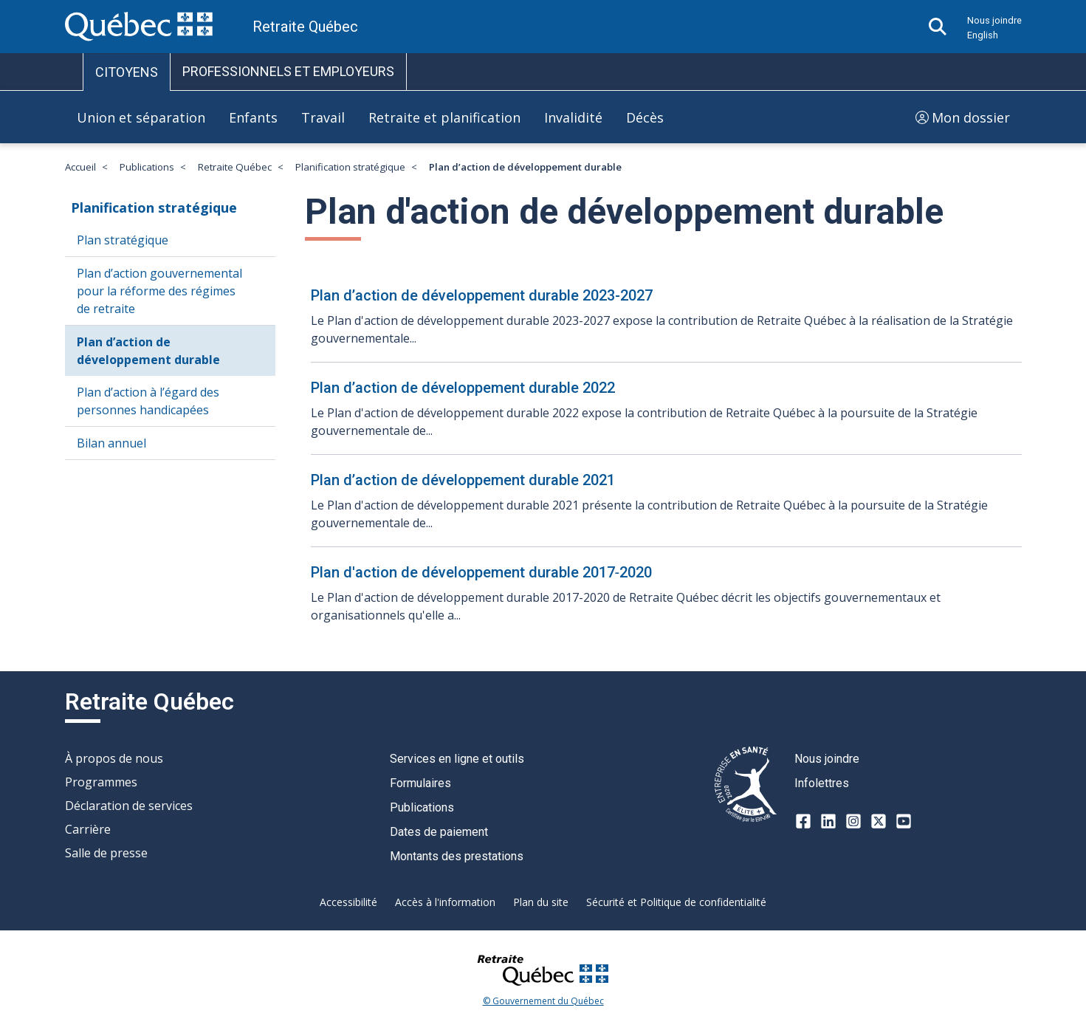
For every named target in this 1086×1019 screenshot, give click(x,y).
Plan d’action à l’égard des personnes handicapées (148, 401)
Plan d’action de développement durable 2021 (463, 480)
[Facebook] (803, 821)
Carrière (88, 829)
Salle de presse (106, 853)
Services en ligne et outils (457, 759)
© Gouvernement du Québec (543, 1001)
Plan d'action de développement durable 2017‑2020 (482, 572)
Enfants (253, 117)
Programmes (101, 782)
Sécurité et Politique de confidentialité (676, 902)
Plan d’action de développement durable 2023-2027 (482, 295)
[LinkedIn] (828, 821)
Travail (323, 117)
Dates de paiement (439, 832)
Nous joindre (994, 20)
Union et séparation (141, 117)
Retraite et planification (444, 117)
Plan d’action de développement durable (148, 351)
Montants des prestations (456, 856)
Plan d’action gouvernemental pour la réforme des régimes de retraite (159, 291)
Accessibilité (348, 902)
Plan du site (540, 902)
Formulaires (420, 783)
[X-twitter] (878, 821)
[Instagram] (853, 821)
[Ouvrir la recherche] (937, 26)
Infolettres (821, 783)
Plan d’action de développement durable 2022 (463, 388)
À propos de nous (114, 758)
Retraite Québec (235, 167)
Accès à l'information (445, 902)
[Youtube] (904, 821)
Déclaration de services (129, 805)
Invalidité (573, 117)
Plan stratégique (122, 240)
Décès (645, 117)
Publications (147, 167)
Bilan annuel (111, 443)
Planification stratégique (350, 167)
